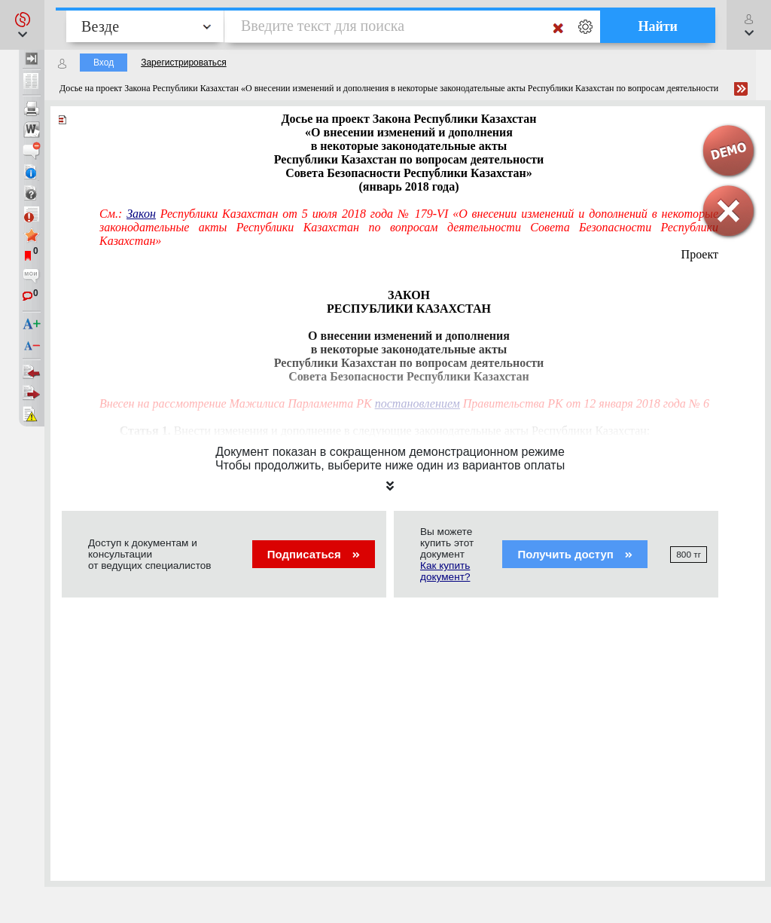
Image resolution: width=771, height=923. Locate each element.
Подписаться (313, 554)
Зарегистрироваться (183, 62)
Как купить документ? (445, 571)
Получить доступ (574, 554)
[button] (22, 25)
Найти (658, 26)
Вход (103, 62)
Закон (141, 213)
